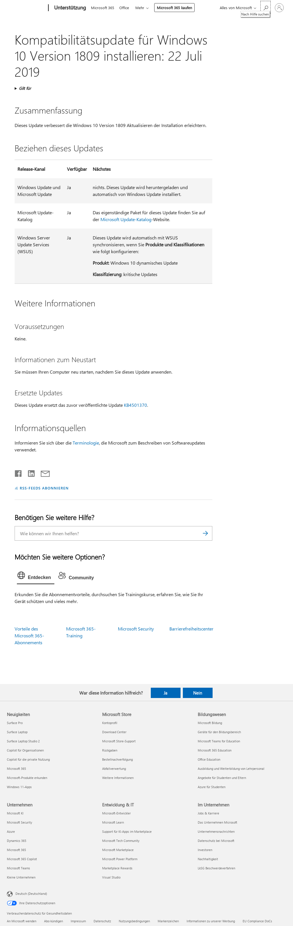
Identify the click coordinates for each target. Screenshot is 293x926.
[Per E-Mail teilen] (42, 472)
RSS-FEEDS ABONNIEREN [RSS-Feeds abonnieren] (44, 487)
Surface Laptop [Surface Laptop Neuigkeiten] (17, 732)
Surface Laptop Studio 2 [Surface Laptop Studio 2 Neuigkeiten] (23, 741)
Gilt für (25, 88)
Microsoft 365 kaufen (176, 7)
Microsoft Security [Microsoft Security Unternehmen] (19, 822)
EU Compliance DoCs (257, 921)
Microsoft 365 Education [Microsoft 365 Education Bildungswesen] (214, 750)
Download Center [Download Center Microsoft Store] (114, 732)
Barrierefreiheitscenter (191, 629)
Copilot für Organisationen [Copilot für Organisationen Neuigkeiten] (25, 750)
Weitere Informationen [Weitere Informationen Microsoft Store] (118, 778)
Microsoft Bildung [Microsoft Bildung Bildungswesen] (210, 723)
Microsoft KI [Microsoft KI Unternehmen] (15, 813)
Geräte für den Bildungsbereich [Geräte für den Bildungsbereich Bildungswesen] (219, 732)
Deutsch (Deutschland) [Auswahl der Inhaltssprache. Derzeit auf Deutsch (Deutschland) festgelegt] (31, 893)
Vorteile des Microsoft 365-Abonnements (29, 635)
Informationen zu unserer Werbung (211, 921)
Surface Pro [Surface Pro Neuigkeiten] (15, 723)
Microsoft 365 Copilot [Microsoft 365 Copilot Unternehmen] (22, 859)
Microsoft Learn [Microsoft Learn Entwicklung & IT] (113, 822)
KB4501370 (135, 405)
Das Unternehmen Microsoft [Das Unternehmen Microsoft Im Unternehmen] (217, 822)
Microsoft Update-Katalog (125, 219)
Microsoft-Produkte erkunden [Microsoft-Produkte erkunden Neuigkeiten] (27, 778)
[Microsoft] (26, 8)
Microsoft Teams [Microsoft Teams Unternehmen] (18, 868)
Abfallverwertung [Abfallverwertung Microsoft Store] (114, 768)
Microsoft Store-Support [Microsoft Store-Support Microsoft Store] (119, 741)
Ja (165, 693)
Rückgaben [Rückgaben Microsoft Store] (109, 750)
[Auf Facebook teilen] (19, 472)
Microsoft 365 (102, 7)
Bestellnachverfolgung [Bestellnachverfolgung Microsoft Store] (117, 759)
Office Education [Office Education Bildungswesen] (209, 759)
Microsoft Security (136, 629)
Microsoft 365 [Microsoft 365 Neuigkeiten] (16, 768)
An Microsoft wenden (21, 921)
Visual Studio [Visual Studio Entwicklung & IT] (111, 877)
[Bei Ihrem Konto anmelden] (279, 8)
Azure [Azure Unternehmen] (11, 831)
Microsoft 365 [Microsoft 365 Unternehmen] (16, 850)
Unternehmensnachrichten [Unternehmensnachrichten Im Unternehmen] (216, 831)
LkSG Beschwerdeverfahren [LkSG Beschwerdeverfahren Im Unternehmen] (216, 868)
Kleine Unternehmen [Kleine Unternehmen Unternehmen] (21, 877)
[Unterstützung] (69, 8)
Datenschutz (102, 921)
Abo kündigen (53, 921)
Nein (197, 693)
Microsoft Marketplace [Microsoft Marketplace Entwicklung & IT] (118, 850)
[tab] (35, 576)
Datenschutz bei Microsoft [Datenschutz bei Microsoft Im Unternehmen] (216, 840)
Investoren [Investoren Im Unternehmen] (205, 850)
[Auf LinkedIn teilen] (29, 472)
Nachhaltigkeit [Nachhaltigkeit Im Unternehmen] (208, 859)
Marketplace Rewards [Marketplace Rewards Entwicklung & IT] (117, 868)
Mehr (142, 7)
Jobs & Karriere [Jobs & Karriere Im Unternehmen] (208, 813)
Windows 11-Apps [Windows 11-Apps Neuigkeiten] (19, 787)
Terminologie (86, 443)
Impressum (78, 921)
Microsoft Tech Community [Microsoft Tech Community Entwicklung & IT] (120, 840)
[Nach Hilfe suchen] (265, 7)
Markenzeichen (168, 921)
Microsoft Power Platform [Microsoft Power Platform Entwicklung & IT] (119, 859)
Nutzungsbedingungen (134, 921)
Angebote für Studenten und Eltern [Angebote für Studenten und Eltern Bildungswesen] (222, 778)
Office (125, 7)
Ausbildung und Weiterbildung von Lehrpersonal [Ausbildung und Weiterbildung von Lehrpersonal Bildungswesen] (231, 768)
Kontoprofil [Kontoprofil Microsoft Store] (109, 723)
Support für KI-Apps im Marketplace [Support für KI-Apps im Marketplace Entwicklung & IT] (127, 831)
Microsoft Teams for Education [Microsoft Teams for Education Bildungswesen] (219, 741)
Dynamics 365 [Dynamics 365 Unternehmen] (16, 840)
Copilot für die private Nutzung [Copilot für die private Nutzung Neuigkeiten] (28, 759)
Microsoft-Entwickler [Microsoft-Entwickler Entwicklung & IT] (116, 813)
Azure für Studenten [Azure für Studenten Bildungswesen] (211, 787)
